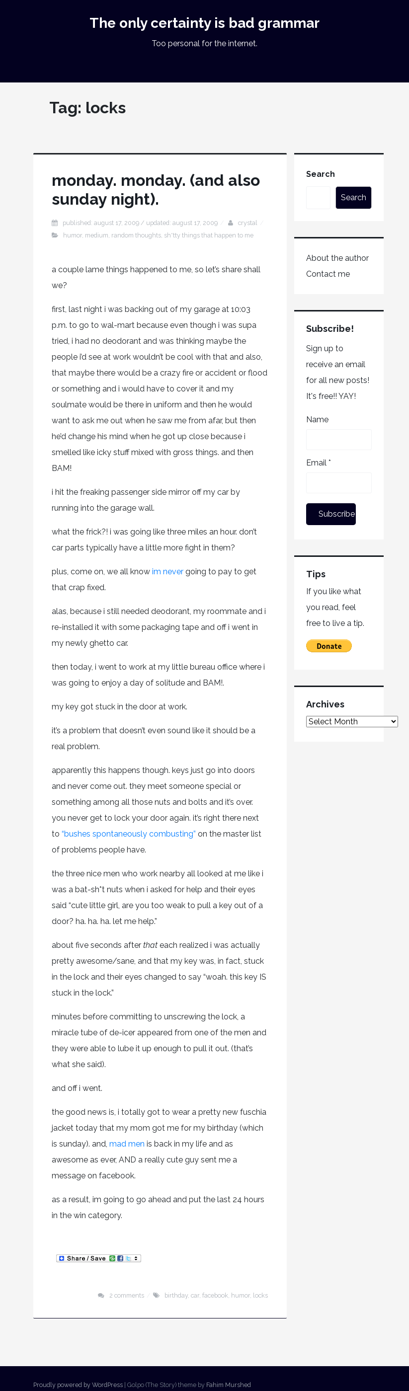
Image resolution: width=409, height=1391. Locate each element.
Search (320, 174)
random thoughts (136, 235)
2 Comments (126, 1295)
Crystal (247, 223)
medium (96, 235)
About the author (337, 258)
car (195, 1295)
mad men (128, 1144)
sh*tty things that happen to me (208, 235)
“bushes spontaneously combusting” (128, 834)
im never (166, 571)
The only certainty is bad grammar (204, 23)
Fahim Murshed (228, 1385)
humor (72, 235)
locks (260, 1295)
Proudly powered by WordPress (78, 1385)
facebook (215, 1295)
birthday (176, 1295)
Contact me (328, 274)
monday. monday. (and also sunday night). (156, 189)
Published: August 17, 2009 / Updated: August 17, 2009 (140, 223)
